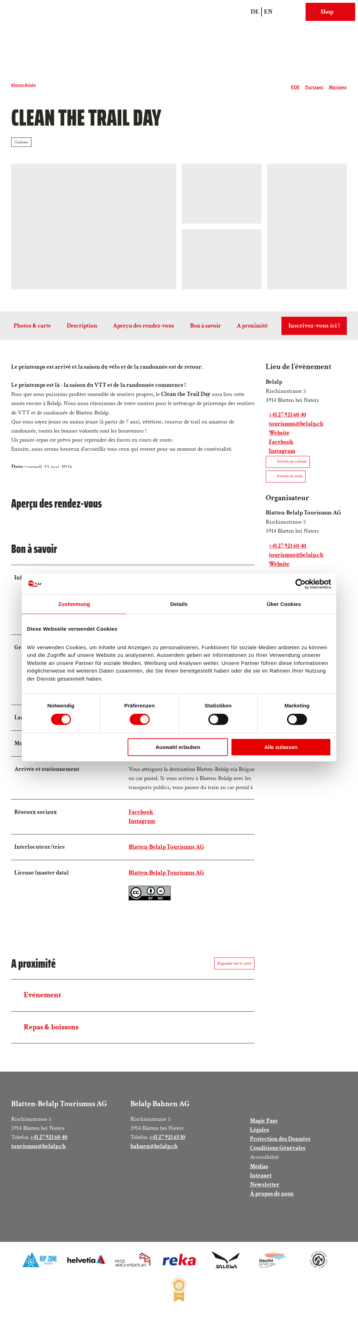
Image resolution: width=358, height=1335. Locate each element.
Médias (259, 1171)
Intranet (261, 1181)
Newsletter (264, 1190)
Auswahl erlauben (178, 747)
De (255, 12)
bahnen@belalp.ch (154, 1151)
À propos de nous (272, 1199)
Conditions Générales (278, 1153)
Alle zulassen (281, 747)
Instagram (142, 826)
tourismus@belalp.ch (38, 1151)
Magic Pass (264, 1126)
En (268, 12)
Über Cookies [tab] (284, 604)
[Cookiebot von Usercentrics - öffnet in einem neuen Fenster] (300, 584)
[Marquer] (338, 85)
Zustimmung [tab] (74, 604)
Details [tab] (179, 604)
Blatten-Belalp (23, 85)
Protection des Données (280, 1144)
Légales (259, 1135)
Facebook (141, 817)
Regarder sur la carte (234, 968)
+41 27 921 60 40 (48, 1142)
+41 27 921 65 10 (167, 1142)
